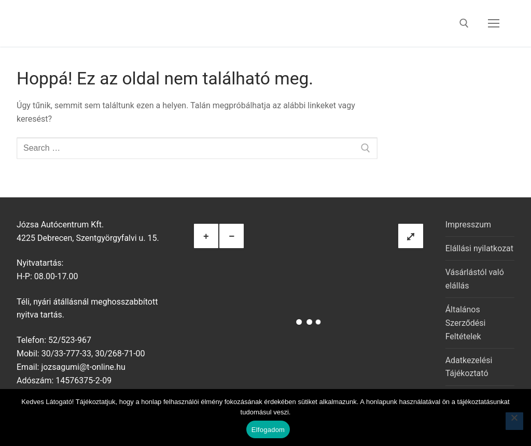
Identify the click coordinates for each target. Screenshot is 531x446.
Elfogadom (268, 430)
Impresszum (468, 224)
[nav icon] (493, 23)
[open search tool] (464, 23)
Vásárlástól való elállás (474, 279)
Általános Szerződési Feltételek (465, 323)
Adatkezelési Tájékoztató (469, 367)
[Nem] (514, 421)
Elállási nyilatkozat (479, 248)
